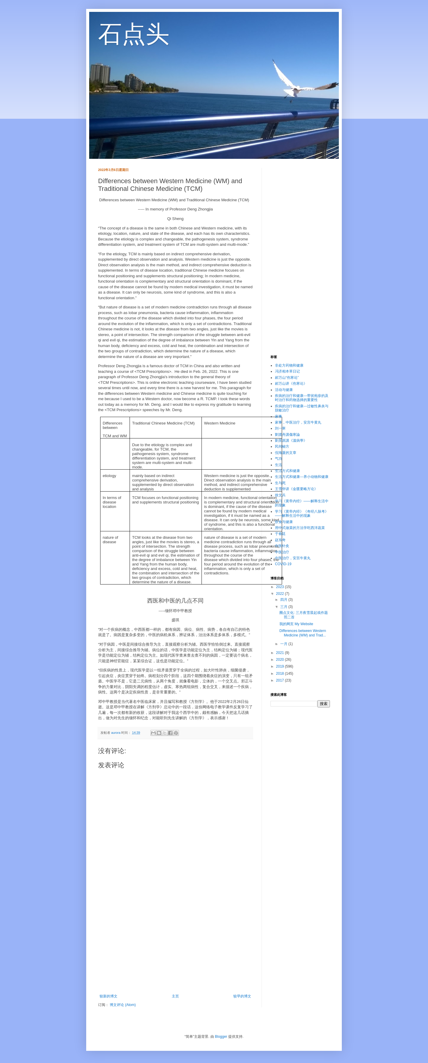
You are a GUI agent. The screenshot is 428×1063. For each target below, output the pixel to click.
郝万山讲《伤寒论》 (291, 383)
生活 (278, 465)
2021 (280, 653)
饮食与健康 (284, 522)
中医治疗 (282, 552)
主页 (175, 996)
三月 (284, 607)
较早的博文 (242, 996)
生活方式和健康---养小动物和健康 (301, 477)
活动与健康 (284, 390)
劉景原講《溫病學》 (291, 440)
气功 (278, 459)
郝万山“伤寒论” (287, 378)
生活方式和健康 (287, 471)
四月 (284, 600)
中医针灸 (282, 546)
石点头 (133, 34)
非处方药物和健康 (289, 365)
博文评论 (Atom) (123, 1005)
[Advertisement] (175, 945)
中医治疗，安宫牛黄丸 (293, 558)
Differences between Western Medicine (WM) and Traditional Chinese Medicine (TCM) (174, 200)
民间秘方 (282, 446)
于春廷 (280, 534)
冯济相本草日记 (287, 371)
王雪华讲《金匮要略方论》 (296, 489)
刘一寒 (280, 428)
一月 (284, 644)
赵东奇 (280, 540)
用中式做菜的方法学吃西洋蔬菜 (300, 528)
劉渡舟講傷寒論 (287, 435)
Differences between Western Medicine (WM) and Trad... (302, 633)
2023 (280, 587)
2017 (280, 680)
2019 (280, 666)
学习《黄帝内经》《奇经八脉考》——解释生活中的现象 (301, 513)
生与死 (280, 483)
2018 (280, 673)
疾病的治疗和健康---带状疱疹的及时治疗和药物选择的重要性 (301, 398)
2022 (280, 594)
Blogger (221, 1037)
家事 (278, 416)
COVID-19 (283, 564)
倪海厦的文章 (285, 453)
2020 (280, 660)
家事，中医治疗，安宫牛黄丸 (298, 422)
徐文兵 (280, 495)
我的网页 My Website (296, 624)
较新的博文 (108, 996)
